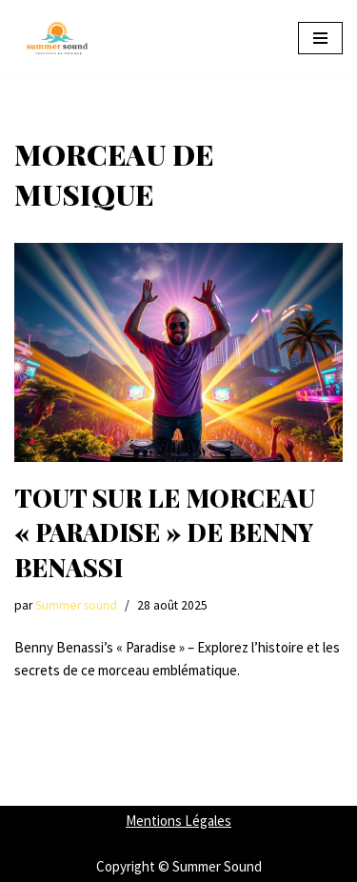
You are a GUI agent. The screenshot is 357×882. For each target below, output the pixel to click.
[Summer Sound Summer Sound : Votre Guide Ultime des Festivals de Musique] (57, 38)
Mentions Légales (178, 821)
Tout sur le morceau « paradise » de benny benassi (164, 532)
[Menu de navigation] (320, 38)
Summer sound (76, 605)
